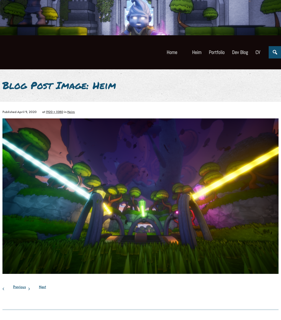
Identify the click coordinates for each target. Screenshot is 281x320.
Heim (71, 112)
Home (172, 52)
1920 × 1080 (54, 112)
